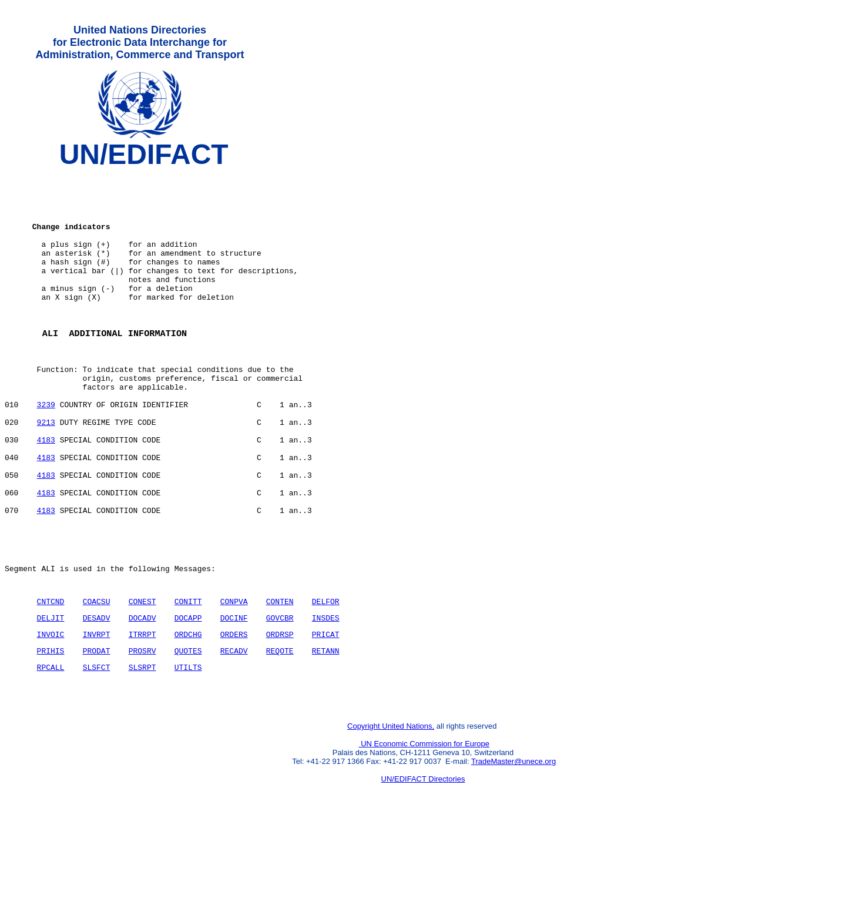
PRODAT (96, 732)
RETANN (326, 732)
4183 (46, 492)
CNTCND (51, 678)
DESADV (96, 696)
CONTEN (280, 678)
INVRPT (96, 714)
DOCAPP (188, 696)
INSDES (326, 696)
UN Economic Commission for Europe (424, 833)
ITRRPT (142, 714)
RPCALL (51, 751)
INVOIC (51, 714)
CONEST (142, 678)
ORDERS (234, 714)
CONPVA (234, 678)
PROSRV (142, 732)
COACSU (96, 678)
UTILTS (188, 751)
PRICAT (326, 714)
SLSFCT (96, 751)
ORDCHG (188, 714)
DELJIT (51, 696)
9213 (46, 470)
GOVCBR (280, 696)
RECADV (234, 732)
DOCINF (234, 696)
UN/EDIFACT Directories (423, 868)
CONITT (188, 678)
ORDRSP (280, 714)
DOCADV (142, 696)
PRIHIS (51, 732)
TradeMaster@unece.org (513, 850)
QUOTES (188, 732)
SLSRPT (142, 751)
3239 (46, 449)
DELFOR (326, 678)
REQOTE (280, 732)
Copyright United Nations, (390, 815)
